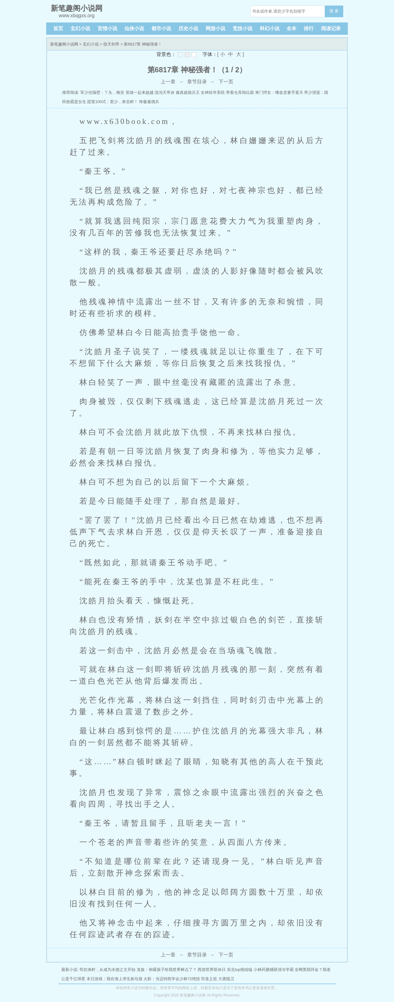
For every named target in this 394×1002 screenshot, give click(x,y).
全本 (291, 28)
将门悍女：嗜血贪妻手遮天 (279, 92)
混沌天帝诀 (165, 92)
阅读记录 (331, 28)
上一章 (168, 81)
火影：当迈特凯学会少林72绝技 (171, 978)
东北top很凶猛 (239, 969)
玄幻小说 (80, 28)
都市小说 (161, 28)
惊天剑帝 (111, 44)
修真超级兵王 (188, 92)
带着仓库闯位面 (240, 92)
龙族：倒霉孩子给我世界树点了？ (167, 969)
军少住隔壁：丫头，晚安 (102, 92)
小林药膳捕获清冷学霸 (274, 969)
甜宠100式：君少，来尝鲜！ (112, 101)
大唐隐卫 (226, 978)
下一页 (226, 81)
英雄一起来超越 (140, 92)
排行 (309, 28)
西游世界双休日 (212, 969)
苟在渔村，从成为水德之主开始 (107, 969)
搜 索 (334, 11)
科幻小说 (269, 28)
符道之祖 (209, 978)
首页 (58, 28)
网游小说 (215, 28)
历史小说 (188, 28)
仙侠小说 (134, 28)
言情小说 (107, 28)
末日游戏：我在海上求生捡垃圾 (114, 978)
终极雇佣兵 (149, 101)
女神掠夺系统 (213, 92)
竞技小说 (242, 28)
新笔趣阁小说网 (64, 44)
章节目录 (197, 81)
